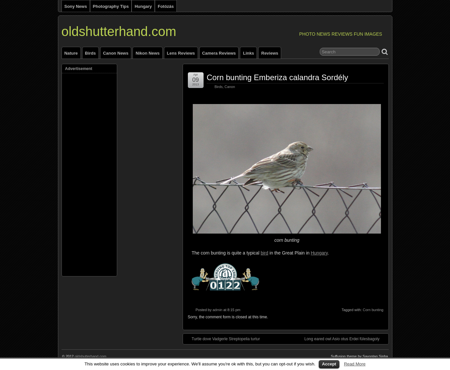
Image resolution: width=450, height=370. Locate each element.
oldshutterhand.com (119, 31)
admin (217, 310)
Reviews (269, 53)
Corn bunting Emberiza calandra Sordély (277, 77)
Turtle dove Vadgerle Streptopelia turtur (222, 338)
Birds (90, 53)
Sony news (75, 6)
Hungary (143, 6)
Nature (71, 53)
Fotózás (166, 6)
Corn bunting (373, 310)
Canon (230, 87)
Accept (329, 363)
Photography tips (111, 6)
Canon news (116, 53)
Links (248, 53)
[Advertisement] (91, 173)
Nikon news (147, 53)
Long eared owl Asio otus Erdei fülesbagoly (345, 338)
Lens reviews (181, 53)
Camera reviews (219, 53)
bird (264, 252)
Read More (355, 363)
